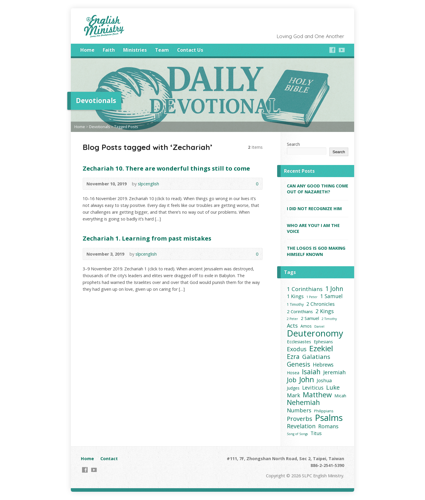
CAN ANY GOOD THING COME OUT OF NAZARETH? (317, 189)
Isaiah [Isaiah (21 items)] (311, 371)
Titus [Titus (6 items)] (316, 433)
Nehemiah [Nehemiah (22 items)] (303, 402)
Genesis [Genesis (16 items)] (298, 364)
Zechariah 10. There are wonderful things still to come (166, 168)
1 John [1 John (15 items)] (334, 288)
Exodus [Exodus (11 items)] (296, 349)
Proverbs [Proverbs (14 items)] (299, 418)
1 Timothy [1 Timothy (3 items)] (295, 304)
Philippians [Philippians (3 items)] (323, 411)
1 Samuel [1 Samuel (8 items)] (331, 296)
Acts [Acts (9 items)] (292, 325)
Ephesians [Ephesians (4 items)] (323, 341)
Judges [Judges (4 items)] (293, 388)
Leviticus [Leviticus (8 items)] (312, 387)
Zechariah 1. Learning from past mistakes (147, 238)
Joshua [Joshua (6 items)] (324, 380)
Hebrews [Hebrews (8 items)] (323, 364)
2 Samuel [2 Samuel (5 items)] (310, 318)
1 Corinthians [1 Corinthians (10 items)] (305, 288)
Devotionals (99, 126)
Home (87, 50)
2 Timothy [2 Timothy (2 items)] (329, 319)
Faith (109, 50)
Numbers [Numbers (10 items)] (299, 410)
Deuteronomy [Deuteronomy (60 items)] (315, 333)
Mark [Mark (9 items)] (293, 395)
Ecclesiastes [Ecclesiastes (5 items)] (299, 341)
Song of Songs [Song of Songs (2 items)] (297, 434)
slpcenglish (148, 184)
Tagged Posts (126, 126)
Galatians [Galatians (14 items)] (316, 356)
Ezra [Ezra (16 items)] (293, 356)
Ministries (135, 50)
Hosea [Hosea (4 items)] (293, 372)
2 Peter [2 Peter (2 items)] (292, 319)
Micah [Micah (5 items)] (340, 395)
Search (293, 144)
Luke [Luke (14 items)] (333, 387)
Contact (109, 458)
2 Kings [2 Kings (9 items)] (325, 311)
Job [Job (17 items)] (291, 379)
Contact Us (190, 50)
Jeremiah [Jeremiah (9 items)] (334, 372)
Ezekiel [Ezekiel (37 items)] (321, 348)
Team (162, 50)
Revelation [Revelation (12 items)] (301, 426)
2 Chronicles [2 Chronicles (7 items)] (320, 303)
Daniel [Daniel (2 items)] (319, 326)
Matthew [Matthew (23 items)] (317, 394)
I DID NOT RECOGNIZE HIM (314, 208)
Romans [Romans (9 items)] (328, 426)
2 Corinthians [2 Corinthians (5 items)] (300, 311)
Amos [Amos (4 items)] (306, 326)
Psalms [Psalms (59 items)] (329, 417)
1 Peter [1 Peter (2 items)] (312, 297)
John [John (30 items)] (306, 379)
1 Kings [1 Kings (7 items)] (295, 296)
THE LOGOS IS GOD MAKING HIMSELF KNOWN (316, 251)
